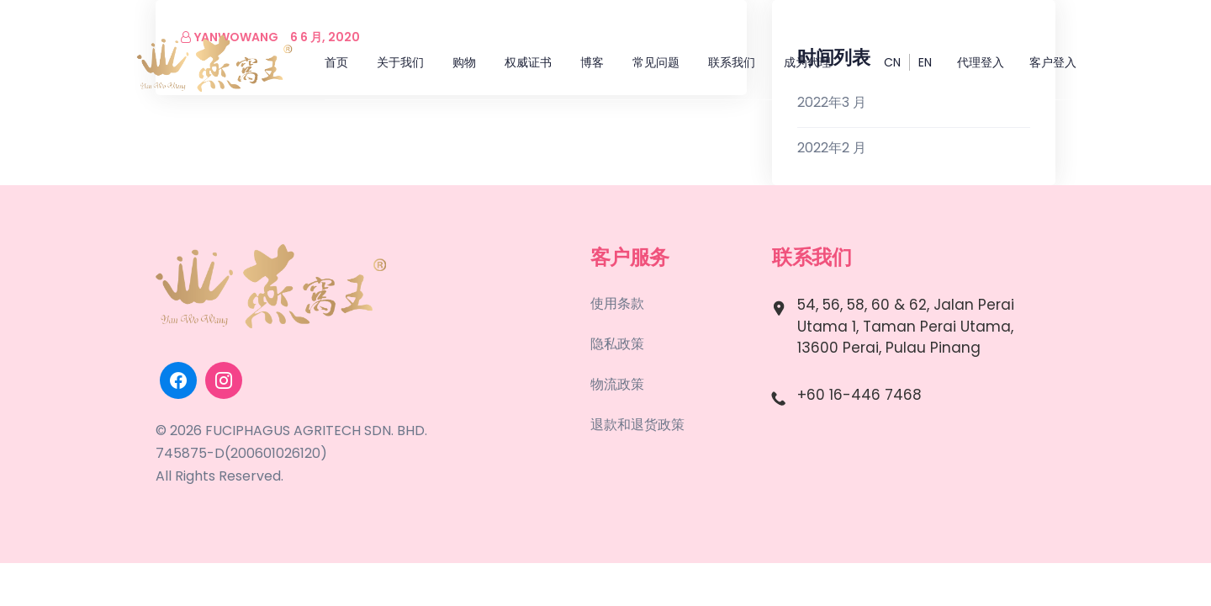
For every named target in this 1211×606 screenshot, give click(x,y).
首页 (336, 62)
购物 (464, 62)
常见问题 (656, 62)
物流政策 (617, 384)
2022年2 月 (831, 147)
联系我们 (731, 62)
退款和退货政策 (637, 424)
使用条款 (617, 303)
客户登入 (1052, 62)
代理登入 (980, 62)
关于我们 (400, 62)
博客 (592, 62)
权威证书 (528, 62)
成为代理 (807, 62)
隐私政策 (617, 344)
